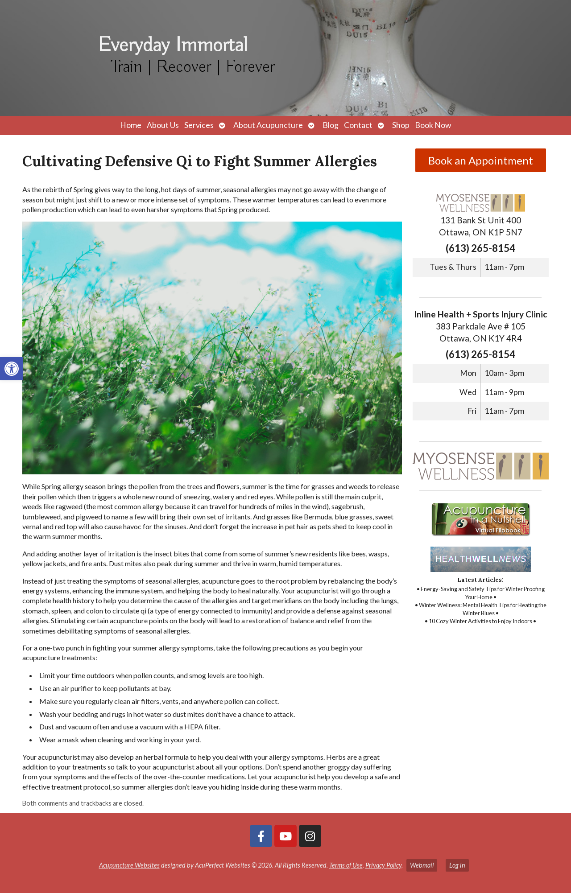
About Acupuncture (268, 125)
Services (199, 125)
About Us (163, 125)
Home (130, 125)
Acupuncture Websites (129, 865)
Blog (331, 125)
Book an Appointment (480, 160)
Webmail (422, 865)
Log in (457, 865)
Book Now (433, 125)
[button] (11, 368)
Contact (358, 125)
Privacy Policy (383, 865)
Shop (401, 125)
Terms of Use (346, 865)
